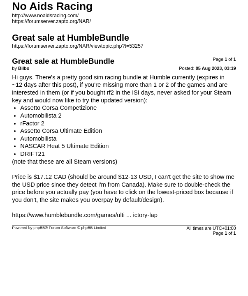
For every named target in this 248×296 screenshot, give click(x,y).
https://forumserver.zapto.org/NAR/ (51, 21)
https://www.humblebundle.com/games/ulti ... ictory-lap (85, 215)
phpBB (39, 228)
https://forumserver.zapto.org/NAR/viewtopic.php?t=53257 (77, 46)
